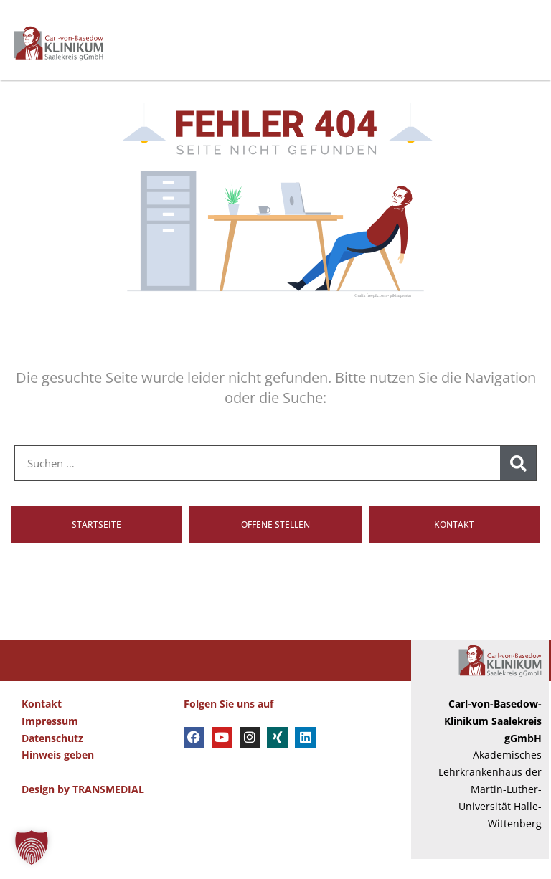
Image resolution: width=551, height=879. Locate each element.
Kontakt (42, 724)
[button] (31, 847)
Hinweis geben (58, 775)
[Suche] (518, 484)
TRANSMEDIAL (108, 809)
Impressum (50, 741)
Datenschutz (52, 758)
